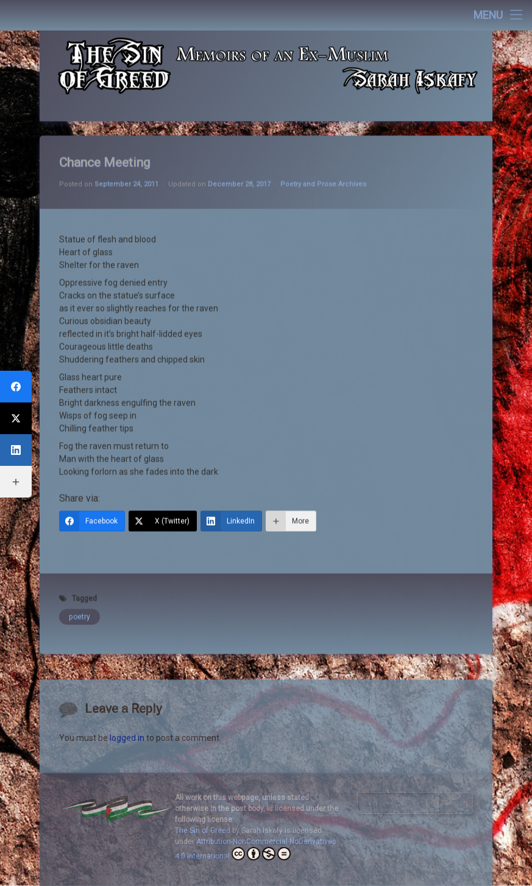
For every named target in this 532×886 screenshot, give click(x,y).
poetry (79, 590)
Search (455, 803)
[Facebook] (92, 494)
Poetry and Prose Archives (323, 158)
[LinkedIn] (231, 494)
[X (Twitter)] (163, 494)
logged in (127, 771)
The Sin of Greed (202, 830)
